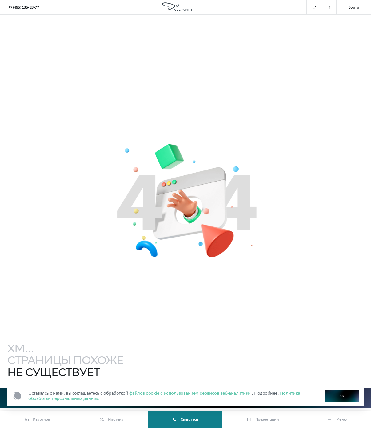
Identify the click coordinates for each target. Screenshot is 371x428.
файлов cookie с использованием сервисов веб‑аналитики (190, 393)
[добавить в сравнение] (328, 7)
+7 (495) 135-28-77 (23, 7)
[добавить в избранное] (314, 7)
